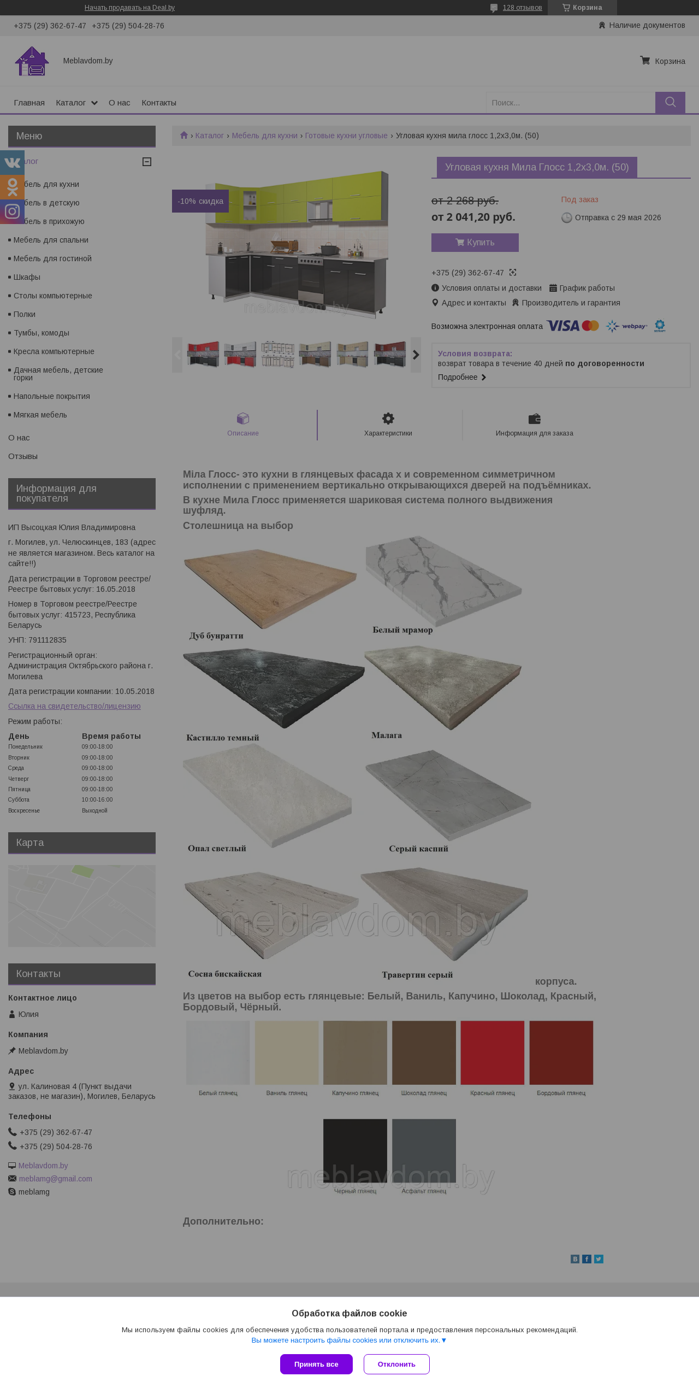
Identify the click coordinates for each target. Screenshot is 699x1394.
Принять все (316, 1364)
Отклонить (397, 1364)
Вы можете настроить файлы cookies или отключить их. (345, 1340)
